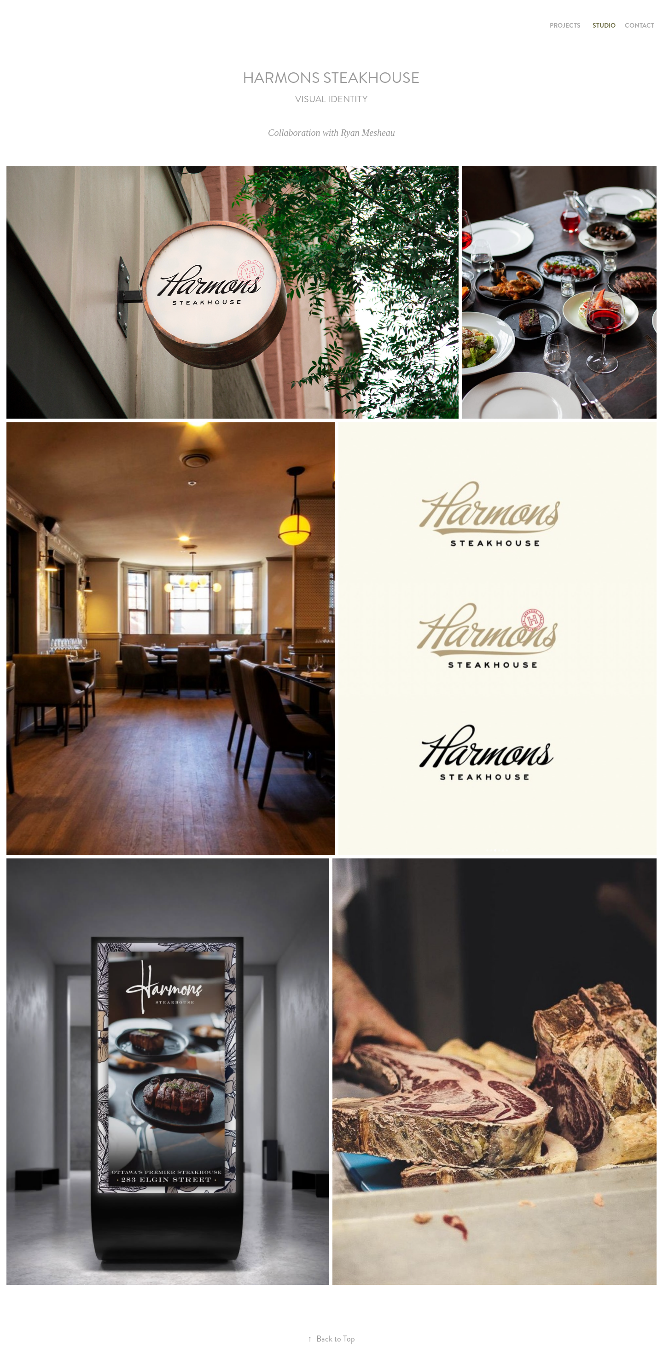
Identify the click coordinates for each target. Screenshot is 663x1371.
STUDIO (604, 25)
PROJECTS (565, 25)
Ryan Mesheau (368, 133)
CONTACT (639, 25)
